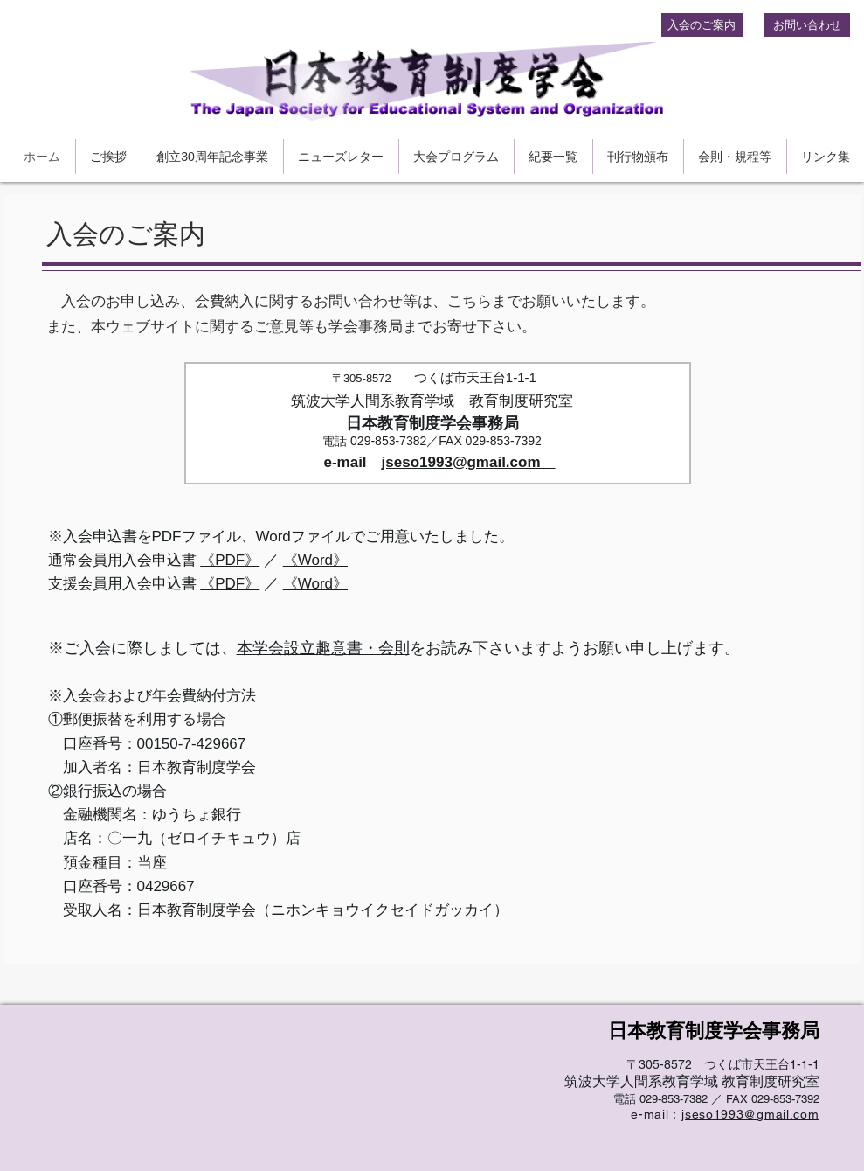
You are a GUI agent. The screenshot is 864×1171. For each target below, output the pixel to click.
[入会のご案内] (702, 25)
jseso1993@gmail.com (469, 462)
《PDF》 (229, 560)
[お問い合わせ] (807, 25)
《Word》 (315, 560)
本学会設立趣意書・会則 (323, 648)
